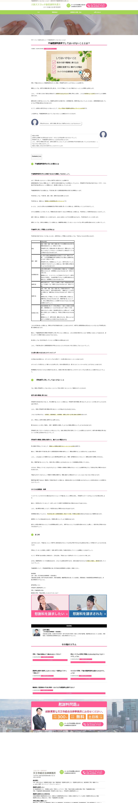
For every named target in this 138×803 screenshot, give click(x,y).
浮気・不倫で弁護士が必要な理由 (73, 789)
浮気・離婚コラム (94, 782)
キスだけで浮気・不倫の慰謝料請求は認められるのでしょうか (88, 672)
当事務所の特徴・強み (75, 12)
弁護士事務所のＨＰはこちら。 (69, 635)
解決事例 (86, 782)
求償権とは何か (49, 789)
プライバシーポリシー (55, 784)
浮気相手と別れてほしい (57, 791)
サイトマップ (45, 784)
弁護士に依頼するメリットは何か (77, 796)
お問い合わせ (97, 12)
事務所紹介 (55, 12)
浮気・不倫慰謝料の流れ (37, 590)
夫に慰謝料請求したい (38, 789)
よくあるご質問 (37, 784)
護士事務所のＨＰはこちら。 (38, 579)
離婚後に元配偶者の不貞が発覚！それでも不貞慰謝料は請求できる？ (54, 687)
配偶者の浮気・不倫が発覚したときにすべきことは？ (44, 593)
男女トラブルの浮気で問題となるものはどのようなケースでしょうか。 (88, 655)
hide (40, 156)
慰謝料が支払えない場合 (92, 796)
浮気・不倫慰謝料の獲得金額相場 (41, 791)
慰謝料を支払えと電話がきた (40, 797)
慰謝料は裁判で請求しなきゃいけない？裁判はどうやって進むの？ (50, 672)
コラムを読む (50, 660)
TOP (38, 12)
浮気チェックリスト (59, 789)
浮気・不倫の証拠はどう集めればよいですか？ (47, 654)
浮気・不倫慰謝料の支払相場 (56, 797)
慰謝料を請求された (78, 782)
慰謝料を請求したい (50, 48)
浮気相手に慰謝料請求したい (38, 587)
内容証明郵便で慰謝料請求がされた (42, 796)
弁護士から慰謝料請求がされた (60, 796)
